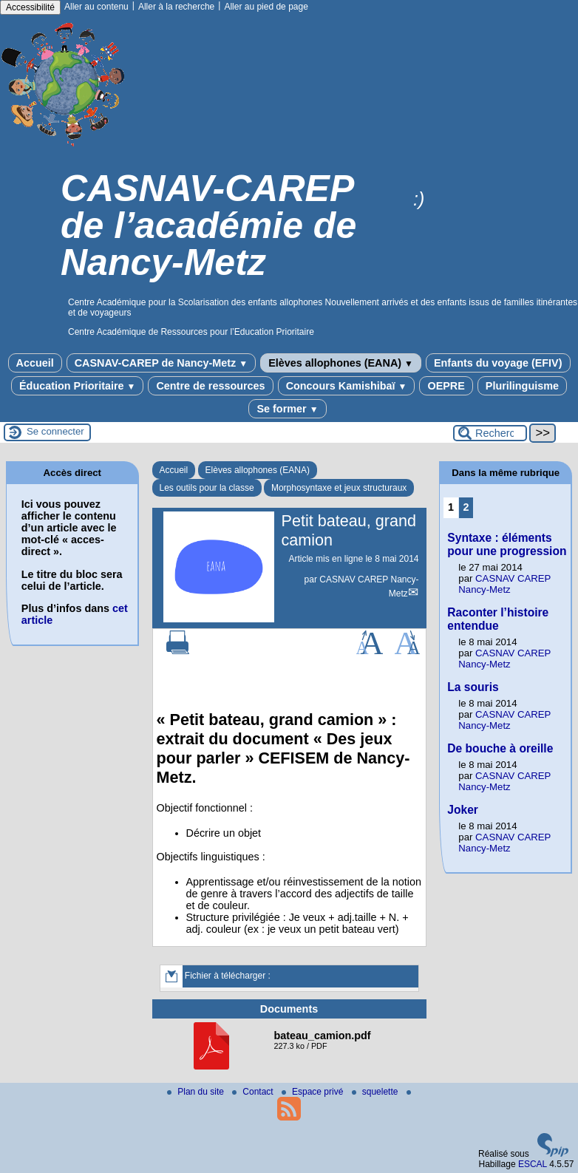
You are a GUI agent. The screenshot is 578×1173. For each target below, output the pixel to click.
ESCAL (532, 1164)
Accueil (35, 363)
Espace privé (314, 1092)
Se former (287, 409)
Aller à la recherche (176, 6)
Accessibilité (30, 7)
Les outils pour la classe (207, 488)
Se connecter (55, 431)
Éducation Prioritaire (77, 386)
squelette (376, 1092)
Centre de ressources (210, 386)
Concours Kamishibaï (346, 386)
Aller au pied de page (265, 6)
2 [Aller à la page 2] (466, 507)
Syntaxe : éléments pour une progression (506, 544)
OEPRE (445, 386)
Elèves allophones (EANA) (340, 363)
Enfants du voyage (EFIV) (498, 363)
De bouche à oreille (500, 748)
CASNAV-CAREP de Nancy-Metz (161, 363)
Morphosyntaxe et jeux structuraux (339, 488)
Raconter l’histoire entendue (497, 619)
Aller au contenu (96, 6)
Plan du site (196, 1092)
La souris (472, 687)
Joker (462, 809)
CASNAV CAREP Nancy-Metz (504, 584)
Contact (254, 1092)
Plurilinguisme (522, 386)
